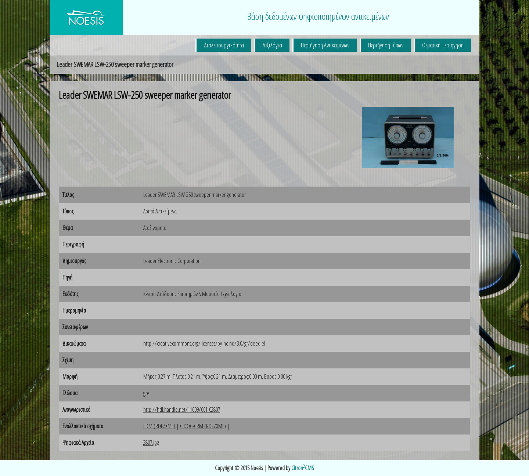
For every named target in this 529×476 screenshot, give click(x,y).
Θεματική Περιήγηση (443, 45)
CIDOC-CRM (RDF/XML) (203, 426)
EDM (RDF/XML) (159, 426)
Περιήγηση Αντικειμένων (325, 45)
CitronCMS (302, 468)
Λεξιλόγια (272, 45)
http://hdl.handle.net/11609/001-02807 (181, 409)
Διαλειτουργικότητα (224, 45)
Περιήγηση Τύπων (385, 45)
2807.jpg (151, 443)
